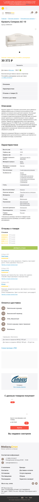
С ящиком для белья (26, 177)
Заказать (19, 65)
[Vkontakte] (33, 483)
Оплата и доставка (9, 98)
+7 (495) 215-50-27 (6, 77)
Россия (22, 213)
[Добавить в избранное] (36, 29)
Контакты (4, 470)
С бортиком (23, 182)
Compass (23, 210)
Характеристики (8, 89)
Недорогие (23, 207)
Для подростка (24, 203)
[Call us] (3, 8)
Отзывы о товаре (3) (10, 93)
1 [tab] (19, 52)
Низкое (22, 190)
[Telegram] (36, 483)
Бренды (22, 467)
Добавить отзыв (19, 248)
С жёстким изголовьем (27, 170)
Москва (11, 70)
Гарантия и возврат (26, 479)
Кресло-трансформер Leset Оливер (18, 418)
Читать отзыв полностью (9, 265)
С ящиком (23, 174)
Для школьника (25, 205)
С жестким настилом (26, 176)
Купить (19, 428)
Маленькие (23, 199)
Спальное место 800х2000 (25, 158)
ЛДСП (22, 163)
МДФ (21, 162)
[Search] (6, 8)
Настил (22, 166)
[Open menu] (3, 13)
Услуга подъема (25, 473)
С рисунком (23, 180)
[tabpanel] (19, 40)
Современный (24, 185)
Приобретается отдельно (28, 192)
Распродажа (5, 479)
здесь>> (28, 4)
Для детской (24, 202)
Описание (6, 84)
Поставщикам (6, 476)
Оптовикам (5, 473)
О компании (5, 467)
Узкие (22, 173)
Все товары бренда (20, 387)
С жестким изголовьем (27, 179)
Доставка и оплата (26, 470)
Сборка (22, 476)
